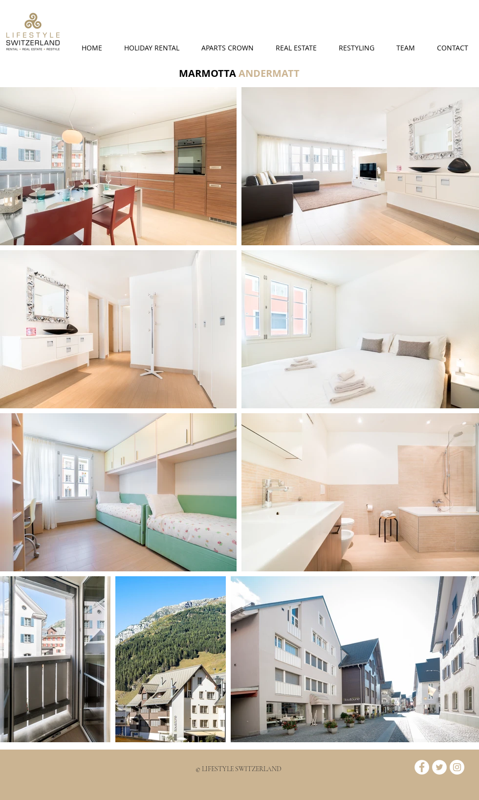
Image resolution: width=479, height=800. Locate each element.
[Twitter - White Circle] (439, 767)
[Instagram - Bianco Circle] (457, 767)
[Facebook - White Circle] (421, 767)
